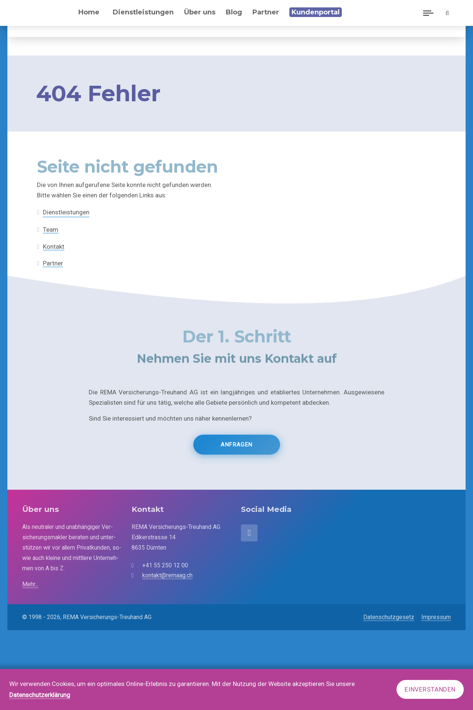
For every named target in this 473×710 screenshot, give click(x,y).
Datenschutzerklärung (39, 695)
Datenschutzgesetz (388, 617)
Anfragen (236, 451)
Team (50, 229)
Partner (53, 263)
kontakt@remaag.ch (167, 575)
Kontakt (53, 246)
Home (96, 17)
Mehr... (30, 584)
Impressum (436, 617)
